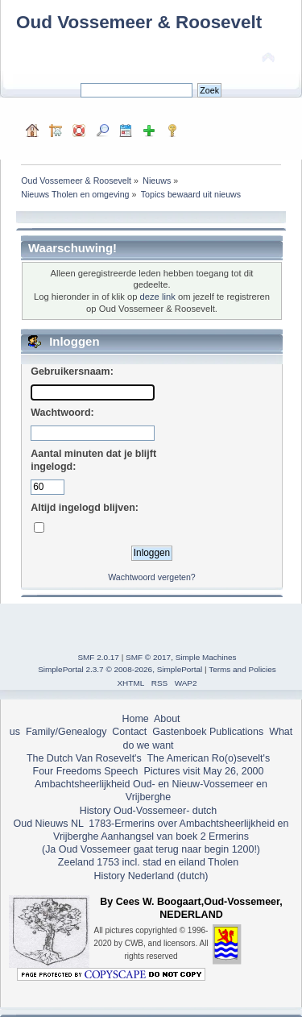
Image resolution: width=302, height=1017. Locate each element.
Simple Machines (206, 657)
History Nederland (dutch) (150, 876)
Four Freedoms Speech (86, 771)
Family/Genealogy (66, 731)
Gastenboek (179, 731)
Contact (129, 731)
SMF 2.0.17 (98, 657)
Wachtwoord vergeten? (152, 577)
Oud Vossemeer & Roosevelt (139, 22)
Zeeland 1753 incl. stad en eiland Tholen (148, 862)
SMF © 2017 (148, 657)
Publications (236, 731)
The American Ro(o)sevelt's (208, 758)
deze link (158, 296)
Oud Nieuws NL (49, 823)
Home (135, 718)
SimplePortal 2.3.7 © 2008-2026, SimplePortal (120, 669)
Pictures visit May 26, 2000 (203, 771)
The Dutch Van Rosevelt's (84, 758)
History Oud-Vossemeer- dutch (148, 810)
